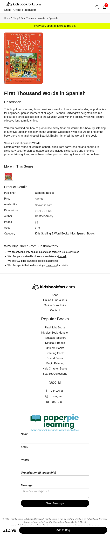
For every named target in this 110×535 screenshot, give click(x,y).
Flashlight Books (55, 327)
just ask (62, 256)
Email (24, 446)
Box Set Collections (55, 373)
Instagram (57, 396)
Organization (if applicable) (38, 472)
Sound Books (55, 358)
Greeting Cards (54, 353)
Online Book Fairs (55, 305)
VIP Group (57, 390)
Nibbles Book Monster (55, 332)
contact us (51, 265)
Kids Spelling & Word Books (52, 233)
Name (24, 434)
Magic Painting (55, 363)
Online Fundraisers (24, 9)
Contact (55, 310)
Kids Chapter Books (55, 368)
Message (26, 485)
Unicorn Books (55, 348)
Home (7, 18)
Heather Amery (44, 216)
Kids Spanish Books (82, 233)
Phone (25, 459)
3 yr (37, 227)
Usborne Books (44, 192)
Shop (7, 9)
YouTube (57, 401)
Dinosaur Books (55, 342)
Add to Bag (63, 530)
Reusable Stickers (55, 337)
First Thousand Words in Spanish (39, 18)
